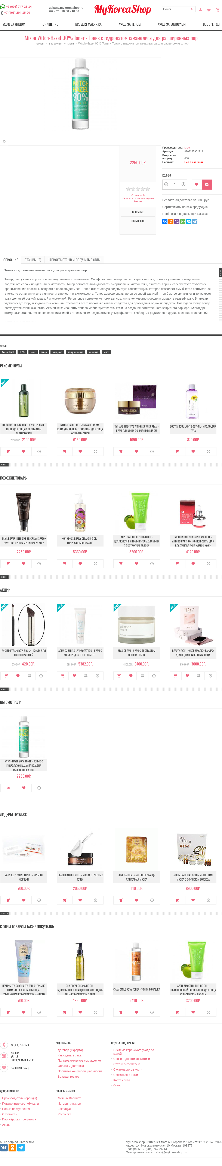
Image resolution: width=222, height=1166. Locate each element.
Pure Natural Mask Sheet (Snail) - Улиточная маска (136, 877)
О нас (117, 1085)
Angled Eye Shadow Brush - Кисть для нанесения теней (24, 652)
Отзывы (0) (138, 221)
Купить (8, 451)
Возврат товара (68, 1076)
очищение (57, 352)
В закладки (197, 185)
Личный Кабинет (69, 1098)
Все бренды (55, 43)
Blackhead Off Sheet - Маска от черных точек (80, 877)
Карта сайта (121, 1080)
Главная (39, 43)
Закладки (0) (209, 9)
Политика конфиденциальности (80, 1071)
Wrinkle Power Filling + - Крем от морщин (24, 877)
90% (22, 352)
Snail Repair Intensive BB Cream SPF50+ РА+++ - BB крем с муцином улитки (24, 540)
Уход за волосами (172, 24)
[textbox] (179, 9)
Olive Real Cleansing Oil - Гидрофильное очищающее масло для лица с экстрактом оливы (80, 989)
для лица (93, 352)
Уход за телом (130, 24)
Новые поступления (16, 1109)
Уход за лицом (14, 24)
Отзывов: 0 (138, 195)
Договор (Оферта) (70, 1050)
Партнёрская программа (19, 1119)
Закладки (64, 1109)
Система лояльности (127, 1069)
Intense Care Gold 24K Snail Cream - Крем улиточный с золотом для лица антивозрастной (80, 429)
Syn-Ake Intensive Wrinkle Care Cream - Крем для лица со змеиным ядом (136, 428)
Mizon (71, 43)
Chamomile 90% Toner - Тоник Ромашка (136, 989)
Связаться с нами (125, 1075)
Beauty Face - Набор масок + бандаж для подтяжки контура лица (193, 652)
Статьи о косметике (127, 1064)
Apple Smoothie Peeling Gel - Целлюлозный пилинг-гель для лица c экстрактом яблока (136, 541)
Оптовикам (10, 1114)
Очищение (50, 24)
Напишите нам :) (20, 1067)
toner (33, 352)
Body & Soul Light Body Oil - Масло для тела (193, 428)
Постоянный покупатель (200, 9)
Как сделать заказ (70, 1055)
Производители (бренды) (19, 1098)
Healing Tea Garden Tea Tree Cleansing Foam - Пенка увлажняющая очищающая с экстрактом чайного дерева (23, 992)
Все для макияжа (88, 24)
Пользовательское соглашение (79, 1060)
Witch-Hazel (8, 352)
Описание (138, 212)
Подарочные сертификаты (20, 1103)
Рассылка (64, 1114)
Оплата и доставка (71, 1066)
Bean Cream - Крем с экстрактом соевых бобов (136, 652)
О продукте (39, 451)
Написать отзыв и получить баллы (138, 200)
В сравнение (30, 675)
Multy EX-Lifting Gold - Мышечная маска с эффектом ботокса (193, 877)
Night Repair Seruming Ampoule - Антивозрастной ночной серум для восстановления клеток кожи (193, 541)
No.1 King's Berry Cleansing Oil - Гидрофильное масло (80, 540)
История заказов (69, 1103)
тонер (44, 352)
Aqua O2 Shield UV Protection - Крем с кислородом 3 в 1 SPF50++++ (80, 652)
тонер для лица (75, 352)
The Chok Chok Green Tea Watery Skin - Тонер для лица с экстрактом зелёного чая (23, 429)
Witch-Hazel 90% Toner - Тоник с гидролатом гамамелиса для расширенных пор (24, 765)
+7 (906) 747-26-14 (19, 6)
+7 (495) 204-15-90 (17, 12)
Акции (6, 1124)
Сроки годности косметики (131, 1059)
